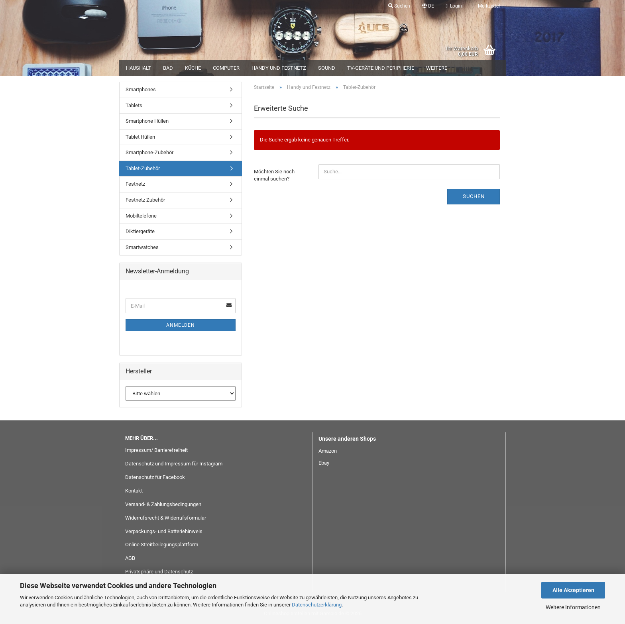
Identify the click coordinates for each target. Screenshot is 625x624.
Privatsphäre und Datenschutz (159, 572)
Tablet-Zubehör (143, 168)
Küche (193, 68)
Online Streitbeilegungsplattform (161, 544)
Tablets (134, 105)
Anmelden (180, 325)
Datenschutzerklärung (317, 605)
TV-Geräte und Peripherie (380, 68)
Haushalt (138, 68)
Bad (168, 68)
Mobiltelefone (141, 216)
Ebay (323, 463)
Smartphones (141, 89)
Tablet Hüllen (140, 137)
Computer (226, 68)
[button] (428, 6)
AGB (130, 558)
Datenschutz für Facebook (155, 477)
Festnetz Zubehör (145, 200)
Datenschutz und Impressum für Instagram (173, 464)
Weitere (436, 68)
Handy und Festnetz (279, 68)
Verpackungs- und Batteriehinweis (163, 531)
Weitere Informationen (573, 607)
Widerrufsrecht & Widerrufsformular (165, 518)
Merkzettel (487, 6)
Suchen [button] (399, 6)
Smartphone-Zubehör (149, 152)
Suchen (474, 196)
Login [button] (454, 6)
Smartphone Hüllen (147, 121)
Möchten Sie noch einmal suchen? (274, 175)
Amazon (327, 451)
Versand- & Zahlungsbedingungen (163, 504)
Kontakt (134, 491)
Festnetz (135, 184)
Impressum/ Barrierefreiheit (156, 450)
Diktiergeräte (140, 231)
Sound (326, 68)
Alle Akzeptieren (573, 590)
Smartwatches (142, 247)
